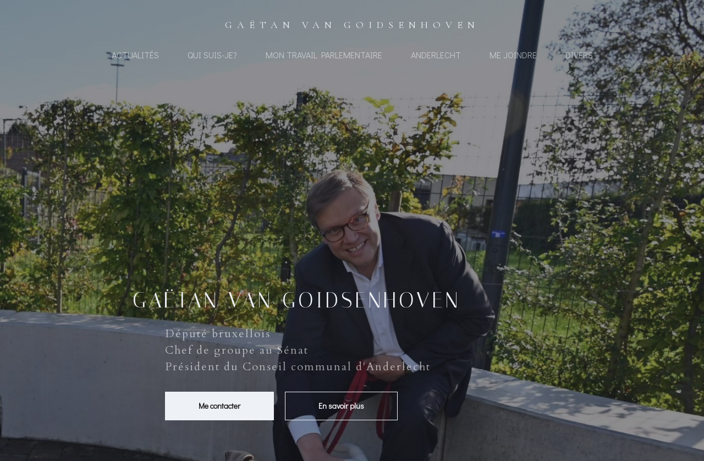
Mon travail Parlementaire (324, 55)
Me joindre (513, 55)
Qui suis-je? (212, 55)
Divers (579, 55)
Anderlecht (436, 55)
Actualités (135, 55)
